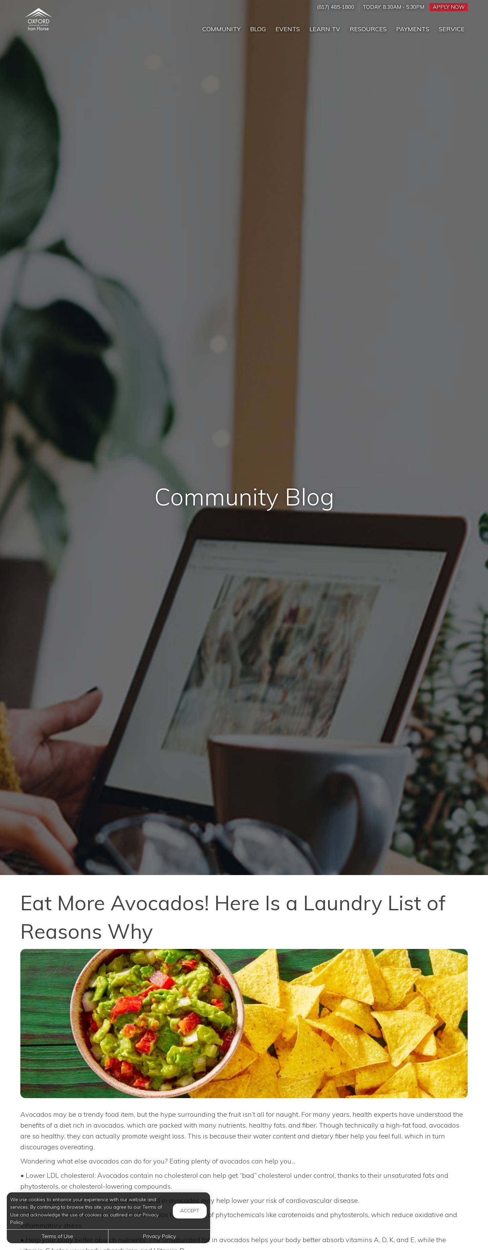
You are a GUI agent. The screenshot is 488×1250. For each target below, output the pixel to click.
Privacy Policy (159, 1236)
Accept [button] (189, 1211)
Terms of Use (57, 1236)
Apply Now (449, 7)
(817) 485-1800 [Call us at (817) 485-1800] (335, 7)
